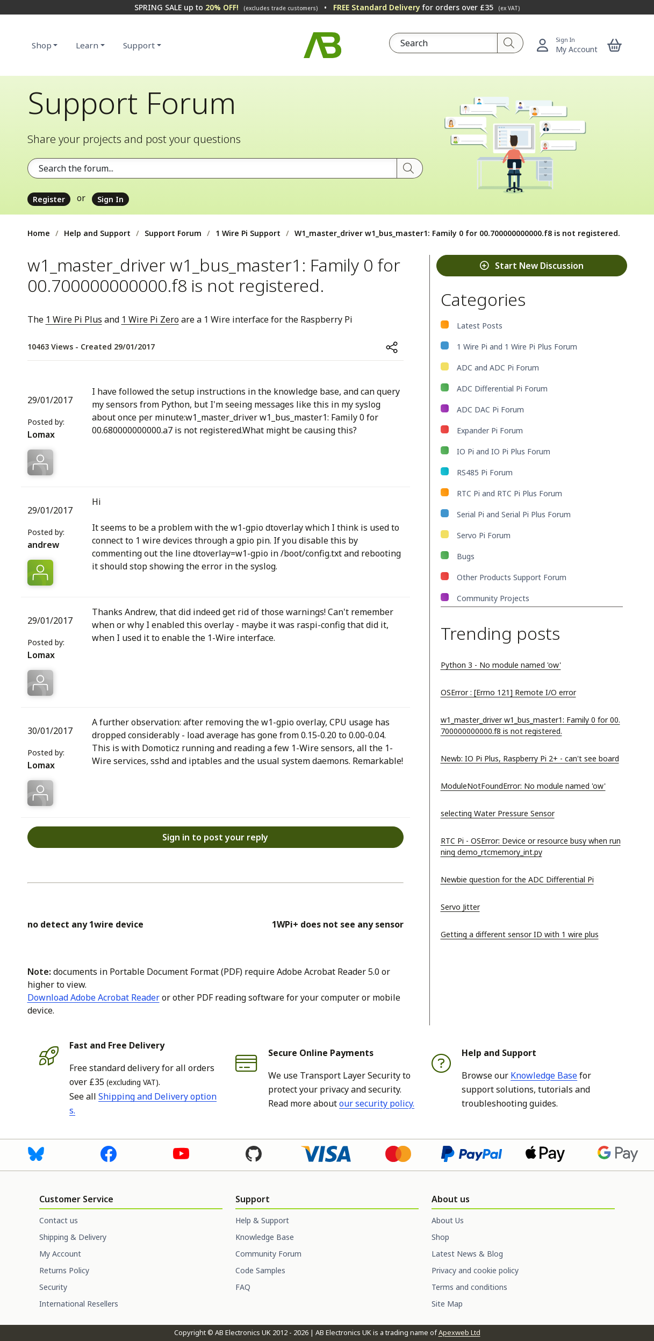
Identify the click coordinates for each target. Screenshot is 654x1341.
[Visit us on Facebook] (108, 1153)
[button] (614, 45)
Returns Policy (64, 1270)
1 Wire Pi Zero (150, 319)
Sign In (110, 199)
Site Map (447, 1304)
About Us (448, 1220)
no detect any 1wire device (85, 924)
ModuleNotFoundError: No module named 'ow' (523, 786)
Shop (42, 45)
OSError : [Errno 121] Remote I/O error (508, 692)
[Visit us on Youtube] (181, 1153)
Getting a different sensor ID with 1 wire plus (520, 934)
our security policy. (376, 1103)
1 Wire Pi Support (248, 233)
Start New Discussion (532, 266)
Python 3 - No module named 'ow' (501, 665)
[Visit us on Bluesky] (36, 1153)
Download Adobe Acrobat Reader (93, 997)
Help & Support (262, 1220)
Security (53, 1287)
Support (139, 45)
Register (49, 199)
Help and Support (97, 233)
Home (38, 233)
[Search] (510, 43)
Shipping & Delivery (72, 1237)
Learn (87, 45)
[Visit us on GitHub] (254, 1153)
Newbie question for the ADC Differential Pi (517, 879)
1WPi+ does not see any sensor (338, 924)
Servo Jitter (460, 907)
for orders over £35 (426, 7)
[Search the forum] (212, 168)
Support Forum (173, 233)
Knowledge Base (544, 1075)
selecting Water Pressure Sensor (498, 813)
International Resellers (78, 1304)
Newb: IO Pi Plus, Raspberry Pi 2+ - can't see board (530, 758)
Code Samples (260, 1270)
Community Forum (268, 1254)
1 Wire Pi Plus (74, 319)
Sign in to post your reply (215, 837)
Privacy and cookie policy (475, 1270)
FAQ (242, 1287)
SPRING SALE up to (226, 7)
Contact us (58, 1220)
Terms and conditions (469, 1287)
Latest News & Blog (467, 1254)
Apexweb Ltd (459, 1332)
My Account (60, 1254)
